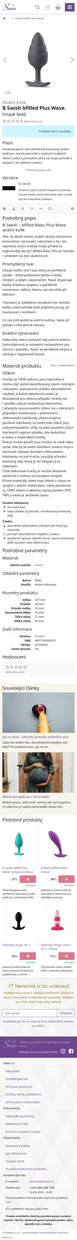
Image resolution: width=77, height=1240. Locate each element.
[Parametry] (22, 209)
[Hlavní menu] (70, 7)
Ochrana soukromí (19, 1087)
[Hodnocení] (31, 209)
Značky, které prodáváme (23, 1094)
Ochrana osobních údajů (23, 1132)
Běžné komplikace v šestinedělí (25, 797)
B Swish (25, 183)
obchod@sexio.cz (41, 1181)
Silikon (39, 565)
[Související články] (40, 209)
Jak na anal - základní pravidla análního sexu (35, 737)
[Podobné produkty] (49, 209)
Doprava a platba (18, 1146)
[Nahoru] (72, 209)
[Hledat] (38, 9)
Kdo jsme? (13, 1071)
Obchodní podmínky (20, 1116)
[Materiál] (13, 209)
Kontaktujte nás (17, 1079)
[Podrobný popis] (4, 209)
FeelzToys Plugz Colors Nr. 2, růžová (56, 947)
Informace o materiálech (23, 1102)
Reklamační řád (16, 1124)
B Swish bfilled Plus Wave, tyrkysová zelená (17, 870)
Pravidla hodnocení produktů (26, 1169)
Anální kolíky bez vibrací (27, 18)
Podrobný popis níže (38, 170)
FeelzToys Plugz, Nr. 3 (16, 945)
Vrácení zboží (15, 1161)
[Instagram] (62, 1052)
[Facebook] (71, 1052)
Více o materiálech (62, 365)
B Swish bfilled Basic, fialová (54, 870)
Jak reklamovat (16, 1153)
